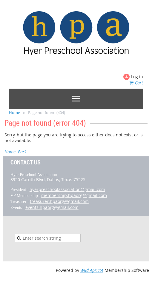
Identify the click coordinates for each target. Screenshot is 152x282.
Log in (137, 76)
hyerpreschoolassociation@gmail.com (67, 189)
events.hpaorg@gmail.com (52, 207)
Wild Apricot (91, 270)
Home (14, 112)
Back (22, 152)
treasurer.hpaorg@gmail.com (59, 201)
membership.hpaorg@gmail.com (74, 195)
